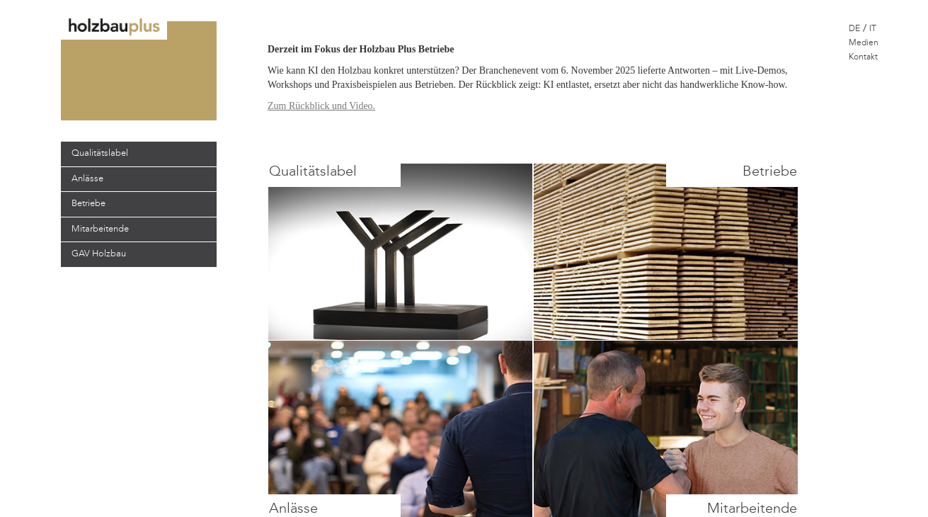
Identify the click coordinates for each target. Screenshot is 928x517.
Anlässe (87, 178)
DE (854, 29)
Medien (863, 43)
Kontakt (863, 57)
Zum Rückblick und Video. (321, 106)
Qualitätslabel (99, 153)
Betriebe (88, 203)
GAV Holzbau (98, 253)
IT (872, 29)
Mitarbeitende (100, 229)
